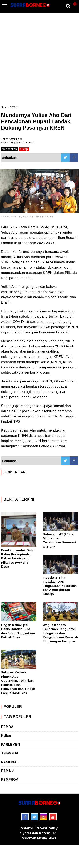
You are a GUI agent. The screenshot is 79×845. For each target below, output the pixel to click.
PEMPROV (9, 779)
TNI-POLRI (9, 753)
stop (24, 149)
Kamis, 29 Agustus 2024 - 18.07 (18, 142)
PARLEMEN (10, 744)
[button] (75, 2)
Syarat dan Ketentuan (38, 833)
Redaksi (26, 828)
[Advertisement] (39, 61)
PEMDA (7, 727)
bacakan (9, 149)
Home (4, 107)
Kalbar (6, 735)
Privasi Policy (47, 828)
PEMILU (14, 107)
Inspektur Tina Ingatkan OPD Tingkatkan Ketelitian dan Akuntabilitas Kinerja (60, 586)
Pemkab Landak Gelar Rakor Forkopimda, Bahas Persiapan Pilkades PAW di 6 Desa (18, 558)
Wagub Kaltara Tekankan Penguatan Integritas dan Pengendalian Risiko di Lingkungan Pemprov (60, 633)
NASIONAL (10, 762)
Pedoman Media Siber (38, 838)
